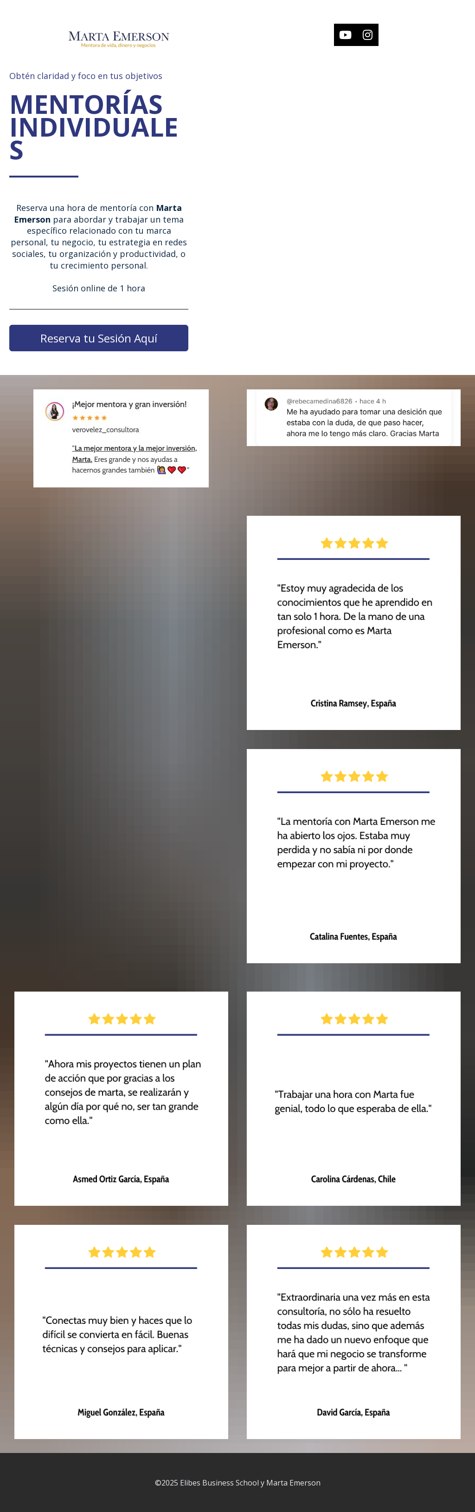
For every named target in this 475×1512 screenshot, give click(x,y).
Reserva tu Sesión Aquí (98, 338)
